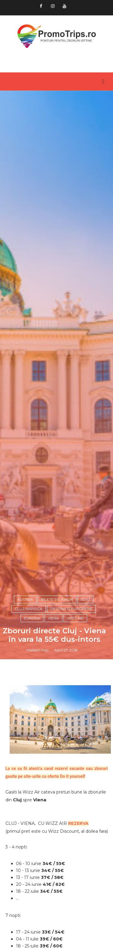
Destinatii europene (71, 608)
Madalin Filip (38, 650)
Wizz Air (75, 618)
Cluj (85, 599)
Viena (53, 618)
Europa (32, 618)
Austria (25, 599)
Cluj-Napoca (28, 608)
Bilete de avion (57, 599)
